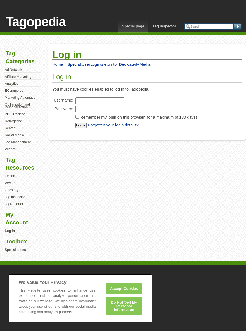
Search (10, 128)
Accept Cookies (124, 289)
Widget (10, 149)
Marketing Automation (21, 98)
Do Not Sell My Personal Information (124, 306)
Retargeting (13, 121)
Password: (64, 109)
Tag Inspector (164, 26)
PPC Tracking (15, 114)
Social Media (14, 135)
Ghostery (11, 190)
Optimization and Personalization (17, 106)
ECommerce (14, 91)
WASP (10, 183)
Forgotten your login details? (113, 125)
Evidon (10, 176)
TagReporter (14, 204)
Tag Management (18, 142)
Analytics (11, 84)
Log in (10, 231)
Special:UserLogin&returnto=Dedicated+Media (108, 64)
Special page (133, 26)
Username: (63, 100)
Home (57, 64)
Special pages (15, 250)
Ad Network (13, 70)
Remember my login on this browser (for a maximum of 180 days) (138, 117)
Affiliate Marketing (18, 77)
